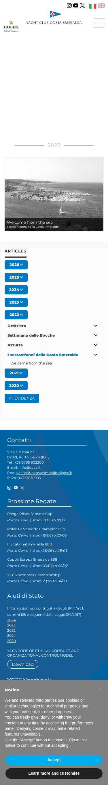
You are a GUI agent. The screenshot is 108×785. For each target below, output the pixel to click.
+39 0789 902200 (29, 462)
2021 (11, 635)
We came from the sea (31, 363)
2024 (11, 620)
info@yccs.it (30, 467)
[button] (100, 689)
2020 (11, 641)
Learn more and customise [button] (53, 773)
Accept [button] (54, 759)
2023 (11, 625)
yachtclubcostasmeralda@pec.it (44, 472)
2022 (11, 630)
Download (23, 664)
